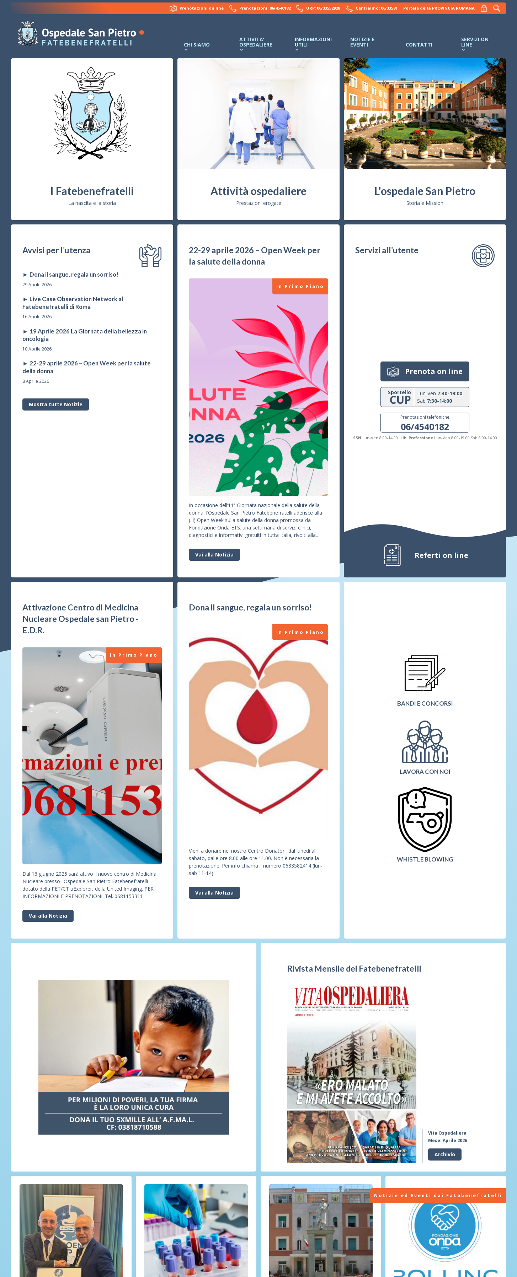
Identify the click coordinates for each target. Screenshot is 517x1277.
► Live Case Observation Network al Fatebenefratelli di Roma (72, 302)
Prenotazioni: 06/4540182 (260, 8)
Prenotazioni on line (197, 8)
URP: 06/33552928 (318, 8)
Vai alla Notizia (214, 554)
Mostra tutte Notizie (55, 404)
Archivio (445, 1154)
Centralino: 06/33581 (372, 8)
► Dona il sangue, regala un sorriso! (70, 274)
